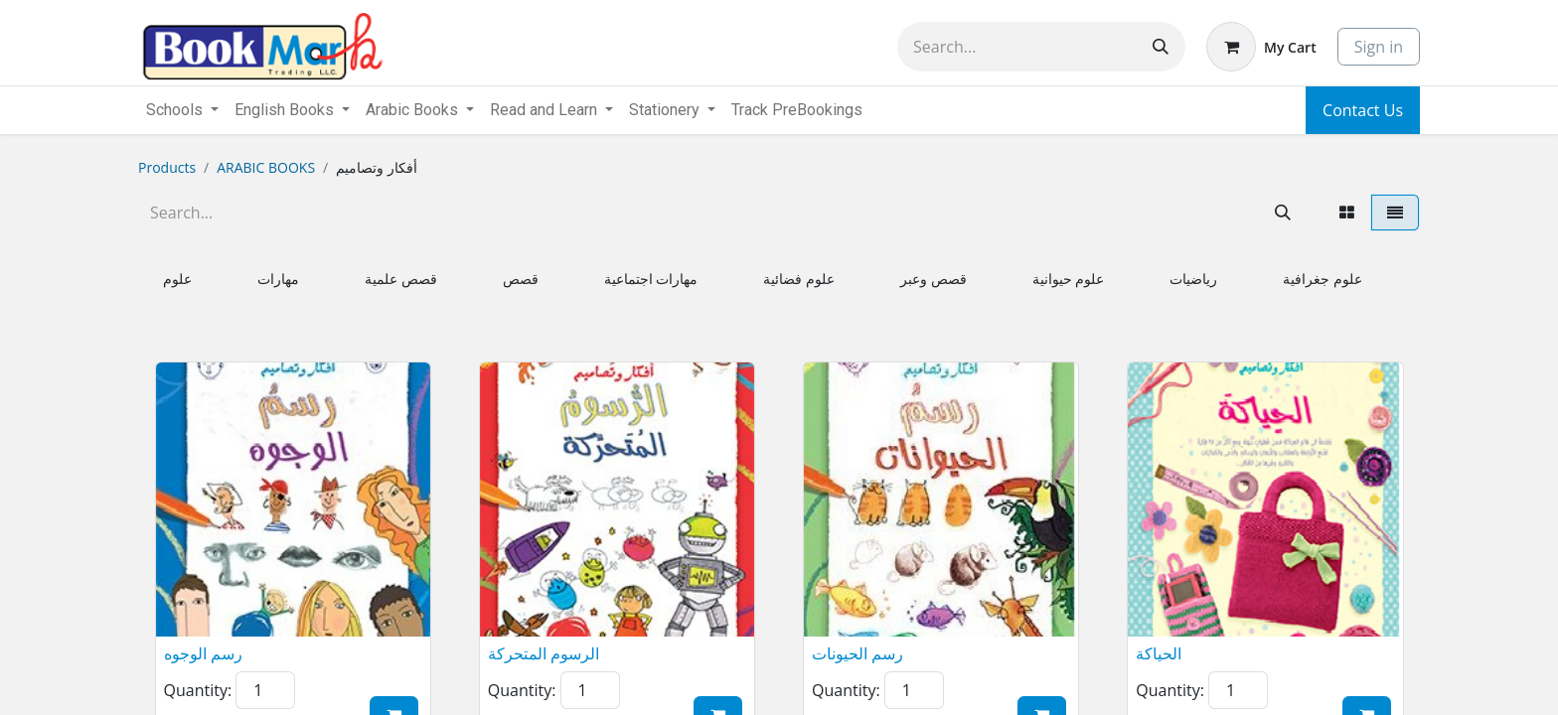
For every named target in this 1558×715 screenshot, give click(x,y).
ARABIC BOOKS (266, 167)
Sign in (1378, 47)
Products (167, 167)
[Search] (1160, 47)
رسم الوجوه (203, 653)
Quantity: (198, 690)
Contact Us (1363, 110)
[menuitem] (796, 110)
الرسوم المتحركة (543, 653)
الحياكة (1158, 653)
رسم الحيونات (857, 653)
